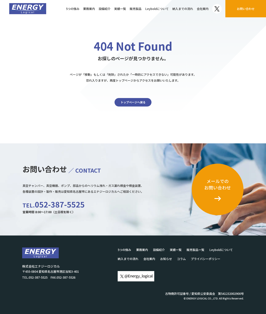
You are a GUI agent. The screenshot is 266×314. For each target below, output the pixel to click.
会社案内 (203, 8)
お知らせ (166, 259)
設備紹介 (104, 8)
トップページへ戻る (133, 102)
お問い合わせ (246, 8)
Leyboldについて (157, 8)
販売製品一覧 (195, 249)
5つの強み (72, 8)
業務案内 (89, 8)
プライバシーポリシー (205, 259)
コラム (181, 259)
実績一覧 (120, 8)
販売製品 (135, 8)
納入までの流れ (182, 8)
